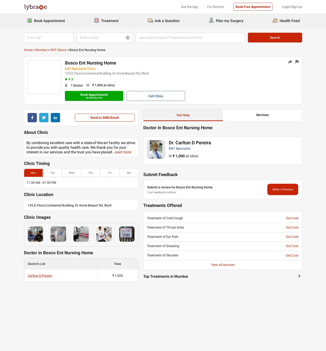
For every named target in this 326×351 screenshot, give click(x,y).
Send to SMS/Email (104, 117)
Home (28, 50)
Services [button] (262, 115)
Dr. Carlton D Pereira (190, 142)
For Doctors (215, 7)
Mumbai (41, 50)
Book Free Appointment (253, 7)
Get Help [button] (183, 115)
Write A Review (282, 189)
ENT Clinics (58, 50)
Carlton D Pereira (40, 275)
